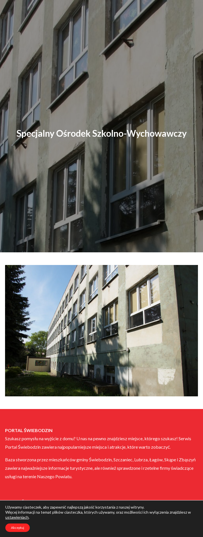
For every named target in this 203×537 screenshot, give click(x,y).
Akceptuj (17, 527)
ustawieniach (17, 517)
